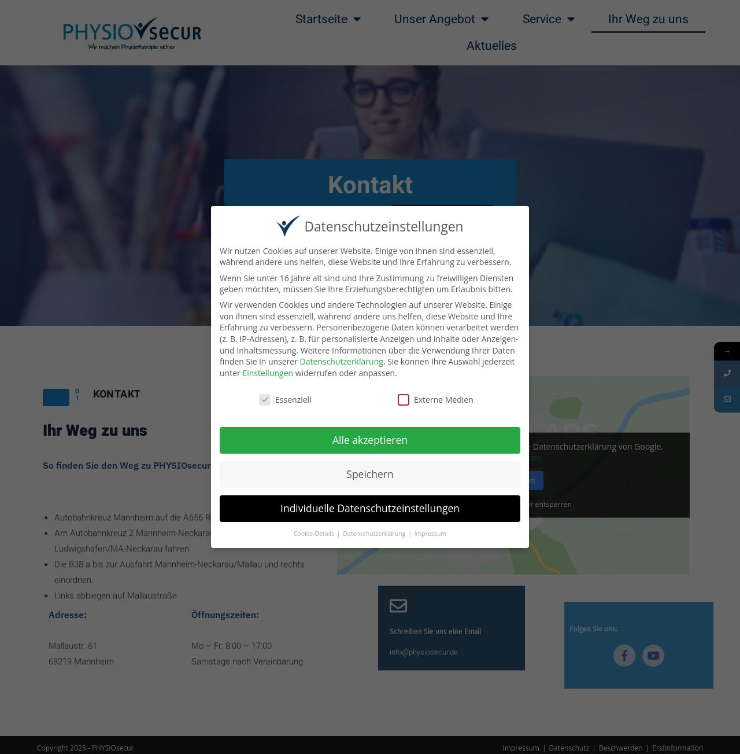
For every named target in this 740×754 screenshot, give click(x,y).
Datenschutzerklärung (341, 361)
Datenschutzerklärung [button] (375, 533)
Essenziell (285, 398)
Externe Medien (435, 398)
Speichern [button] (369, 474)
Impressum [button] (430, 533)
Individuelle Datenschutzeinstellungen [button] (370, 508)
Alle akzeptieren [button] (370, 440)
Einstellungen (267, 372)
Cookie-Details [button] (315, 533)
